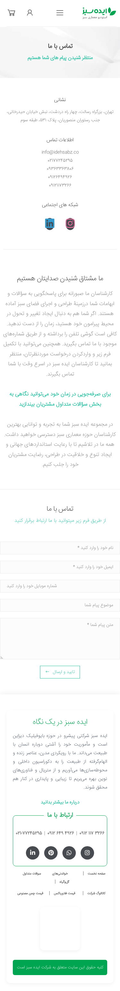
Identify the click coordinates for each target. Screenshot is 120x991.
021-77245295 (29, 833)
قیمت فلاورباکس (64, 893)
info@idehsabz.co (60, 152)
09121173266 (60, 185)
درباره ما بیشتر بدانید (60, 802)
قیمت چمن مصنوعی (30, 893)
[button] (11, 13)
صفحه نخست (96, 873)
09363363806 (60, 168)
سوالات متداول (32, 873)
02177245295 (60, 160)
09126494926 (60, 177)
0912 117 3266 (91, 833)
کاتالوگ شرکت (96, 893)
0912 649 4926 (60, 833)
